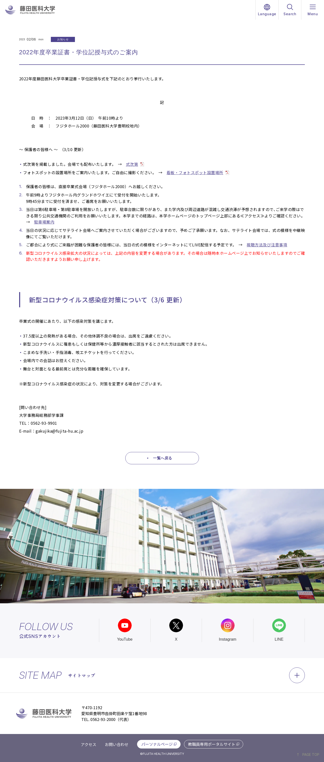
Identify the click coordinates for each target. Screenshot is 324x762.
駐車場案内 (44, 222)
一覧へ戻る (162, 458)
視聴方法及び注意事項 (267, 245)
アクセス (88, 744)
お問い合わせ (116, 744)
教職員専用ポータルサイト (211, 744)
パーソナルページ (157, 744)
